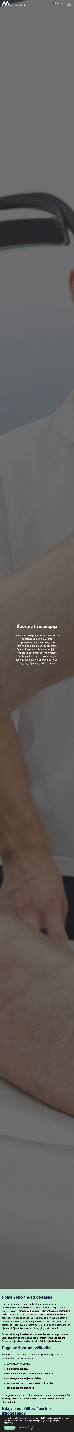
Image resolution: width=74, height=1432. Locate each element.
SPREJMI (9, 1428)
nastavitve (8, 1423)
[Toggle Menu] (69, 4)
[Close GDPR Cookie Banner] (32, 1428)
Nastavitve (23, 1428)
